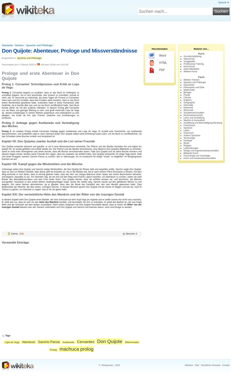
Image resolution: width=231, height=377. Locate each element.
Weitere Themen (191, 80)
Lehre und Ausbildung (194, 118)
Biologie (187, 92)
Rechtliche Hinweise (211, 365)
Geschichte (189, 85)
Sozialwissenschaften (194, 112)
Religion (187, 145)
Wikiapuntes (107, 365)
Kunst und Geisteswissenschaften (200, 158)
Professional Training (194, 64)
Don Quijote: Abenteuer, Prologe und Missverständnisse (69, 51)
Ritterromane (132, 342)
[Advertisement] (115, 31)
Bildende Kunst (191, 153)
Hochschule (189, 66)
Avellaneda (68, 342)
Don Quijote (109, 341)
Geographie (189, 102)
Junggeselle (189, 61)
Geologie (188, 140)
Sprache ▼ (223, 2)
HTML (158, 63)
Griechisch (189, 133)
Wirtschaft (188, 110)
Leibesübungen (191, 148)
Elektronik (188, 107)
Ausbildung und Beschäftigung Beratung (203, 123)
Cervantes (85, 342)
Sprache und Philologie (39, 45)
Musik (186, 143)
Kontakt (226, 365)
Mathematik (189, 90)
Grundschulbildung (193, 56)
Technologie (189, 138)
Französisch (189, 125)
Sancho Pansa (49, 342)
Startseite (7, 45)
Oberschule (189, 59)
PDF (157, 70)
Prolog (53, 349)
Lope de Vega (12, 342)
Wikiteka (189, 365)
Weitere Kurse (190, 71)
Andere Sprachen (192, 135)
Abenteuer (28, 342)
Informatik (188, 105)
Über (197, 365)
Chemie (187, 97)
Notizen (19, 45)
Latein (186, 130)
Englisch (188, 100)
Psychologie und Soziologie (197, 155)
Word (157, 56)
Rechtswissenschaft (193, 115)
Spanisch (188, 128)
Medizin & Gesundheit (194, 120)
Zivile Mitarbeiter (191, 69)
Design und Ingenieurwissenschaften (201, 150)
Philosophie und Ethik (194, 87)
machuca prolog (76, 349)
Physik (187, 95)
